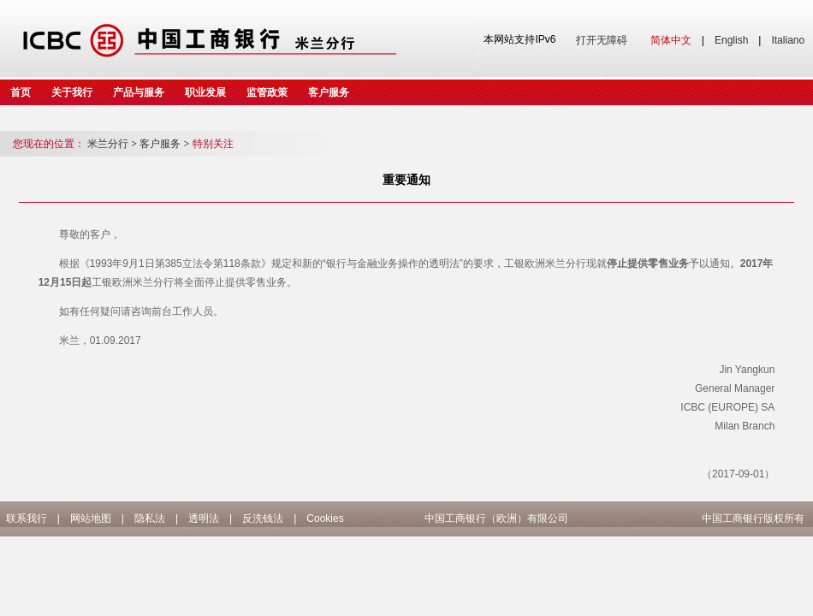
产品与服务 (138, 92)
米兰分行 (112, 144)
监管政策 (267, 92)
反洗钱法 (262, 518)
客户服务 (328, 92)
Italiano (787, 40)
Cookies (324, 518)
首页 (20, 92)
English (731, 40)
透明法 (203, 518)
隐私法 (149, 518)
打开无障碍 (601, 40)
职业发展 (205, 92)
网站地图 (90, 518)
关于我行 (71, 92)
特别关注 (213, 144)
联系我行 (26, 518)
